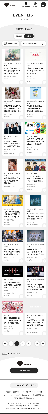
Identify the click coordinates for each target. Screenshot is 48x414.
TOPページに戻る (24, 370)
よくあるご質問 (28, 392)
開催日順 (19, 36)
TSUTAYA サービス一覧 (24, 385)
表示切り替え (12, 44)
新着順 (28, 36)
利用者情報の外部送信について (24, 398)
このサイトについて (22, 395)
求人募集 (39, 392)
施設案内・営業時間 (12, 392)
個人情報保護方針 (38, 395)
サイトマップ (8, 395)
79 (37, 343)
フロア (35, 4)
